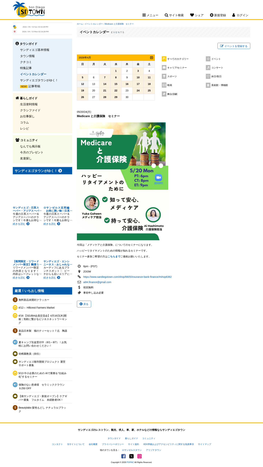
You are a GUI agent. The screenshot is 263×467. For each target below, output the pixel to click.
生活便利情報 (29, 104)
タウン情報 (27, 56)
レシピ (24, 128)
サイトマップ (204, 444)
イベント (216, 59)
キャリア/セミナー (177, 67)
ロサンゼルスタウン (132, 450)
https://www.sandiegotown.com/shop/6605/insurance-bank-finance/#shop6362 (127, 276)
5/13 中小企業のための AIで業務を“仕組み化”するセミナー (42, 375)
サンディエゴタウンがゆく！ (39, 80)
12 (82, 84)
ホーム (80, 24)
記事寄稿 (34, 86)
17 (138, 84)
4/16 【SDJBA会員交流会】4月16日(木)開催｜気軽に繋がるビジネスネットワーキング (42, 319)
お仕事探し (27, 116)
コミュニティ (148, 438)
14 (104, 84)
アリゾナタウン (153, 450)
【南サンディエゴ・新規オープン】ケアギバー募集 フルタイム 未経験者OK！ (43, 398)
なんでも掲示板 (30, 146)
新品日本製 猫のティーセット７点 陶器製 (43, 332)
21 (104, 90)
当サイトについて (76, 444)
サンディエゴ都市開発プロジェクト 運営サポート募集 (42, 363)
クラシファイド (30, 110)
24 (138, 90)
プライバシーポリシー (113, 444)
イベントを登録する (233, 46)
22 (116, 90)
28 (104, 97)
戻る (84, 304)
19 (82, 90)
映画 (169, 85)
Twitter (131, 456)
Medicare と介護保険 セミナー (119, 24)
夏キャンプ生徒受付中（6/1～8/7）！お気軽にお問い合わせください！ (43, 344)
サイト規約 (133, 444)
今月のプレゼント (31, 152)
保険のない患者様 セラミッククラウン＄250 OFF (42, 386)
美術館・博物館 (219, 85)
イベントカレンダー (33, 74)
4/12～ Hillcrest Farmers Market (36, 307)
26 (82, 97)
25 (149, 90)
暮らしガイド (131, 438)
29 (116, 97)
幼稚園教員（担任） (30, 353)
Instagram (139, 456)
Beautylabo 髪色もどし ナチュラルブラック (42, 409)
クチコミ (26, 62)
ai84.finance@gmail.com (97, 282)
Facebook (123, 456)
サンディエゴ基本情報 (34, 49)
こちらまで (114, 256)
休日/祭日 (216, 76)
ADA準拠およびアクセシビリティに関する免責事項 (168, 444)
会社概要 (93, 444)
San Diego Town (29, 10)
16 (127, 84)
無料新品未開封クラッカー (34, 299)
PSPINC (130, 462)
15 (116, 84)
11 (149, 77)
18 (149, 84)
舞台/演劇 (172, 94)
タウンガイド (114, 438)
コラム (24, 122)
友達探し (26, 158)
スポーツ (172, 76)
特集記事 (26, 68)
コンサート (217, 67)
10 (138, 77)
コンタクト (57, 444)
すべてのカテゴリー (178, 59)
